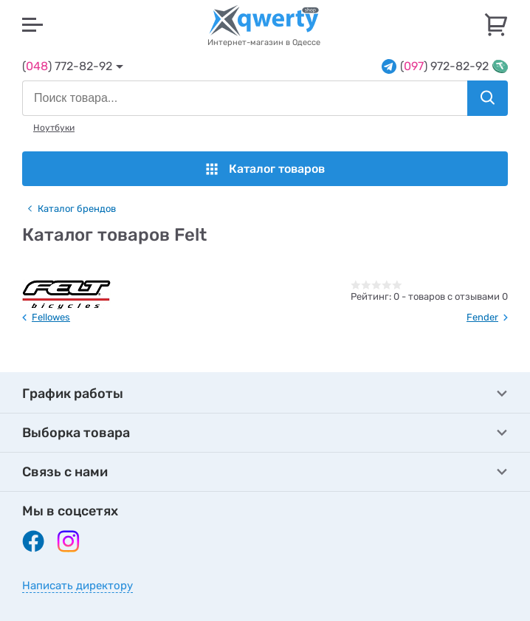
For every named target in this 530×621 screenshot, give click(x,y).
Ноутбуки (54, 128)
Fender (482, 317)
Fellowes (51, 317)
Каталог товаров (265, 169)
